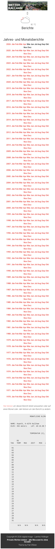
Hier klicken (8, 406)
